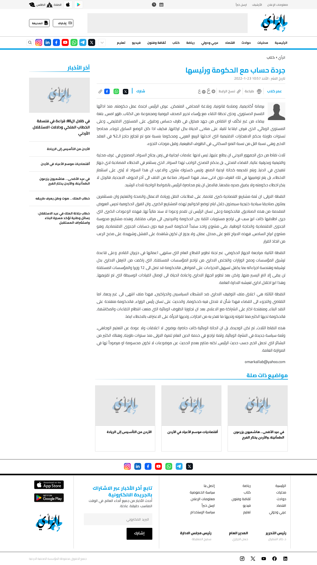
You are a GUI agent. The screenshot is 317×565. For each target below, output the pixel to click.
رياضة (190, 43)
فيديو (136, 43)
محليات (262, 43)
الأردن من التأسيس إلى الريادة (129, 432)
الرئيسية (281, 43)
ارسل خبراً (241, 4)
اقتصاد (230, 43)
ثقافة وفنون (156, 43)
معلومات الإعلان (277, 4)
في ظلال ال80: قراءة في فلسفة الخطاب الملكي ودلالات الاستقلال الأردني (61, 127)
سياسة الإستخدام (202, 512)
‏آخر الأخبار (79, 68)
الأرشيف (257, 4)
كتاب (176, 43)
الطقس (37, 4)
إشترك (139, 533)
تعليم (121, 43)
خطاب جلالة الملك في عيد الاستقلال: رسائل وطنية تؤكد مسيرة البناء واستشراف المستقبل (64, 218)
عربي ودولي (209, 43)
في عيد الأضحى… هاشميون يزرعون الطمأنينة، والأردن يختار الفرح (258, 434)
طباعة (249, 91)
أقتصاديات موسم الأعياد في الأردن (192, 432)
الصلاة (53, 4)
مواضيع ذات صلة (267, 375)
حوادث (246, 43)
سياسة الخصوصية (202, 493)
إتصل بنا (209, 486)
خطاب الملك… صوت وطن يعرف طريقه (62, 198)
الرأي (281, 57)
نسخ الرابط (230, 91)
